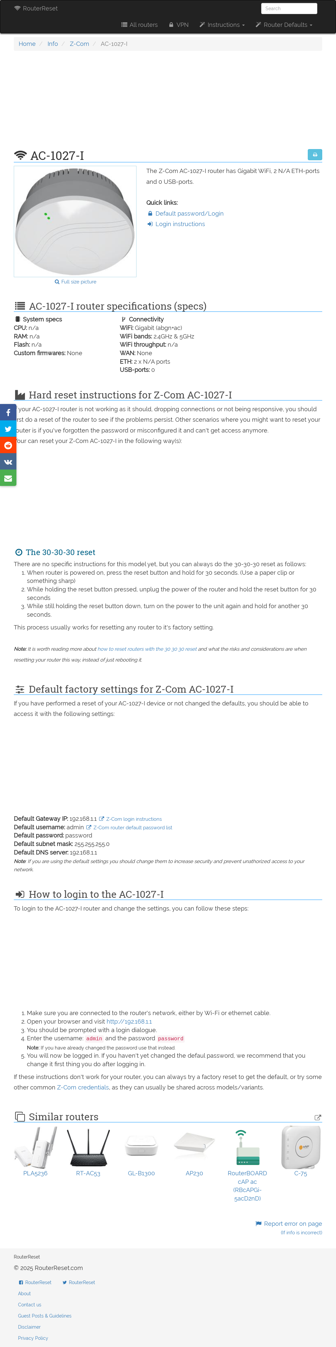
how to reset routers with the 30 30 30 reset (147, 649)
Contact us (29, 1304)
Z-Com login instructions (130, 819)
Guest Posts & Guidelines (45, 1315)
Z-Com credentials (83, 1087)
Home (27, 43)
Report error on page (288, 1228)
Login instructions (175, 224)
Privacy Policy (33, 1338)
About (24, 1293)
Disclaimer (29, 1327)
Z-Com (79, 43)
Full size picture (75, 282)
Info (53, 43)
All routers (139, 24)
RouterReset (36, 8)
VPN (178, 24)
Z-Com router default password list (129, 828)
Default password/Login (185, 213)
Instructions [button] (222, 24)
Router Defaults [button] (283, 24)
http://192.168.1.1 (129, 1021)
